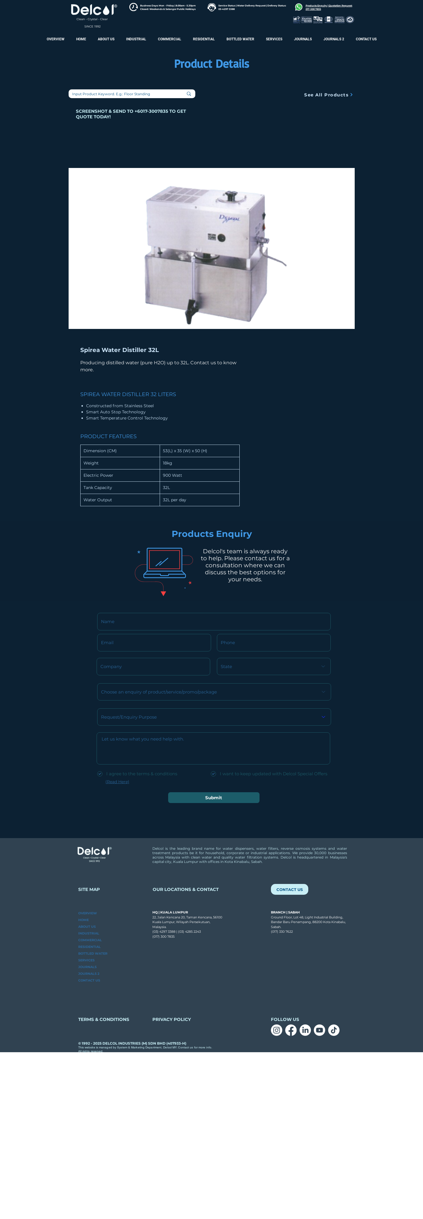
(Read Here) (117, 781)
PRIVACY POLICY (172, 1019)
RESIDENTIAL (89, 947)
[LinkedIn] (305, 1030)
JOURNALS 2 (88, 974)
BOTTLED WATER (92, 953)
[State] (274, 666)
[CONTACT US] (289, 889)
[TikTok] (334, 1030)
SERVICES (86, 960)
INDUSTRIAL (88, 933)
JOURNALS (87, 967)
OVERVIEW (87, 913)
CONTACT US (89, 980)
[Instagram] (276, 1030)
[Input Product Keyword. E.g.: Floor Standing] (121, 94)
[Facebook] (291, 1030)
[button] (333, 39)
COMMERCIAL (90, 940)
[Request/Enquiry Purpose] (214, 717)
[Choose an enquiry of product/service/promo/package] (214, 691)
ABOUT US (87, 927)
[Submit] (214, 797)
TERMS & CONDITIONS (103, 1019)
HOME (83, 920)
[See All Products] (328, 94)
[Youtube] (319, 1030)
